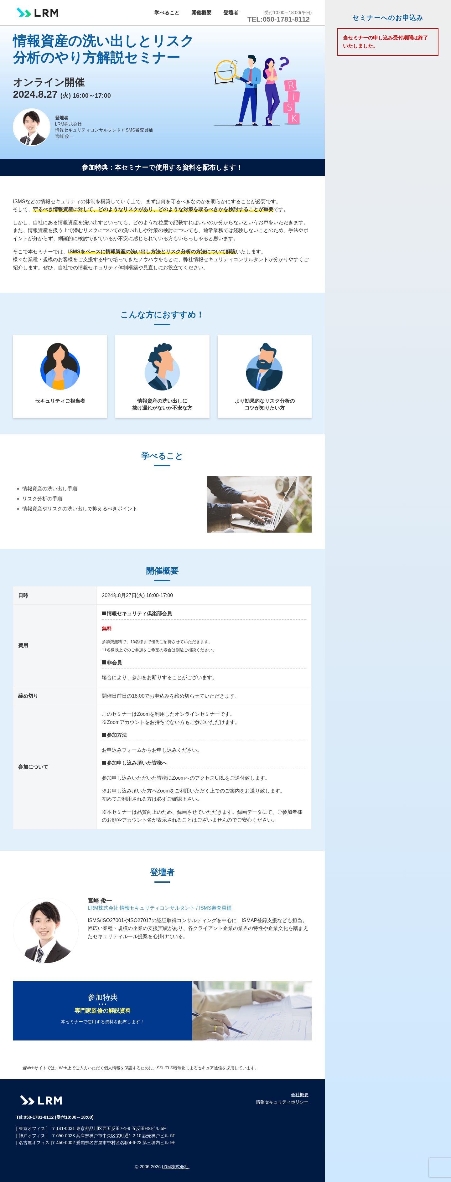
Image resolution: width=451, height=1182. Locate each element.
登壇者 (234, 10)
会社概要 (299, 1094)
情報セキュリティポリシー (282, 1101)
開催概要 (210, 10)
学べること (179, 10)
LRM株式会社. (176, 1166)
